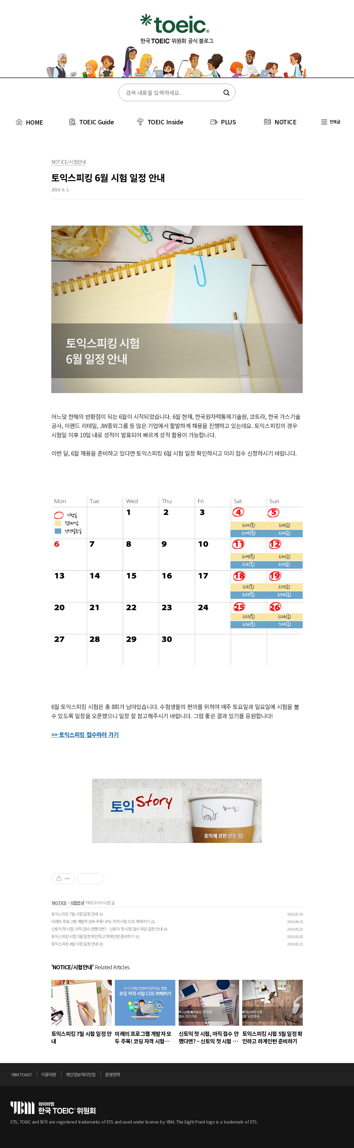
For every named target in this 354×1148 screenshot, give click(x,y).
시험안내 (77, 902)
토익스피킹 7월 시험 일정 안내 (74, 914)
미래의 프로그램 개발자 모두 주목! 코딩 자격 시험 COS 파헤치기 (100, 921)
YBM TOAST (21, 1074)
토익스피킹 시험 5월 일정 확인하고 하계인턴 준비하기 (92, 936)
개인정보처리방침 (80, 1074)
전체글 (330, 121)
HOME (28, 122)
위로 (341, 1076)
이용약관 (48, 1074)
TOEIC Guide (96, 121)
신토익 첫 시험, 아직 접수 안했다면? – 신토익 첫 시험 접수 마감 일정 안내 (106, 929)
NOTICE (285, 121)
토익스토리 (177, 43)
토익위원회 (53, 1107)
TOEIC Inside (165, 121)
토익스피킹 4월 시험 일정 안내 (74, 944)
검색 (226, 93)
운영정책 (112, 1074)
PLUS (228, 121)
